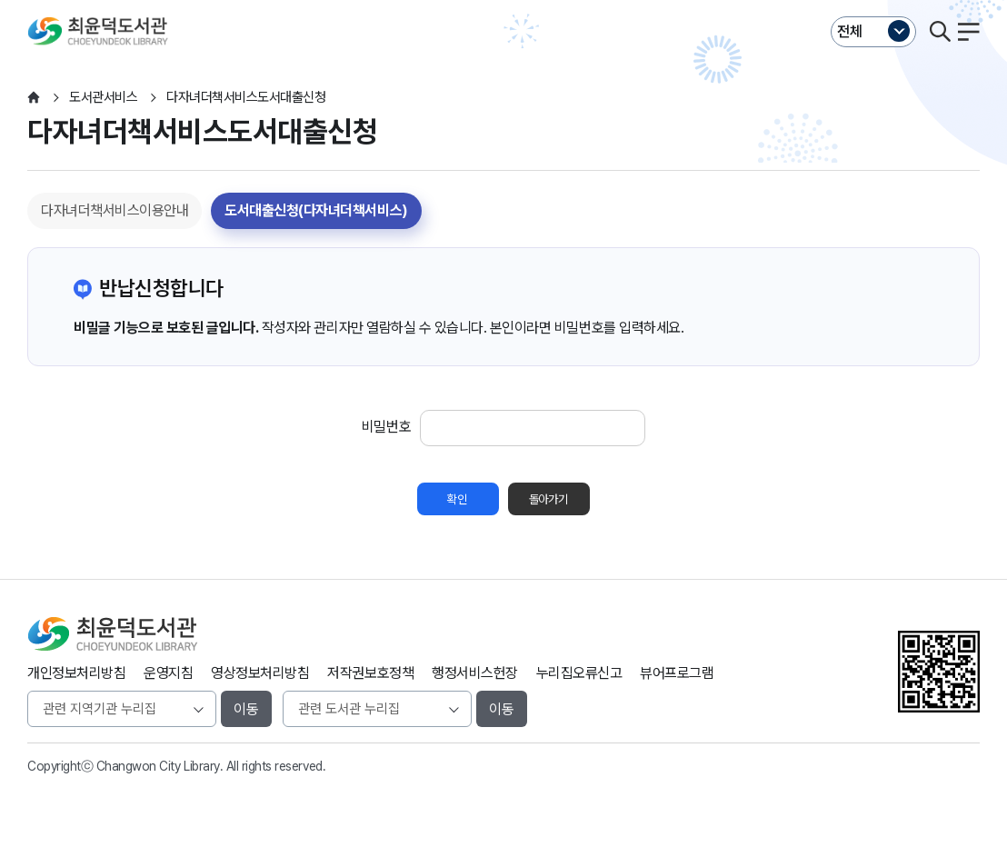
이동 (246, 709)
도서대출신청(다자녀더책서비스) (315, 210)
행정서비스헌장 (475, 673)
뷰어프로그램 (676, 673)
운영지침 (168, 673)
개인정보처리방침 (76, 673)
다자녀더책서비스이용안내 (114, 210)
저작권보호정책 (370, 673)
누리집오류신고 (579, 673)
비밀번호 (386, 426)
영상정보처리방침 (260, 673)
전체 (849, 31)
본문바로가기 (503, 0)
